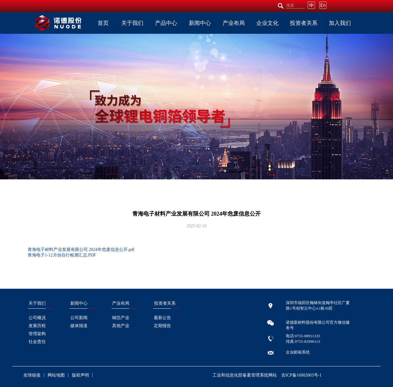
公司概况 (37, 317)
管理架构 (37, 333)
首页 (103, 23)
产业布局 (234, 23)
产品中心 (166, 23)
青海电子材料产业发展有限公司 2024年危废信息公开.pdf (81, 249)
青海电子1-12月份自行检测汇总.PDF (62, 255)
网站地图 (56, 375)
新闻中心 (200, 23)
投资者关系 (303, 23)
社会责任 (37, 341)
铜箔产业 (120, 317)
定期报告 (162, 325)
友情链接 (32, 375)
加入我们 (340, 23)
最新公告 (162, 317)
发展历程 (37, 325)
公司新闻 (79, 317)
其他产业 (120, 325)
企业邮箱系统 (298, 352)
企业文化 (267, 23)
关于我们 (132, 23)
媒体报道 (79, 325)
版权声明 (80, 375)
